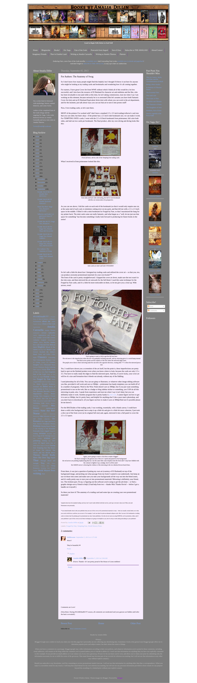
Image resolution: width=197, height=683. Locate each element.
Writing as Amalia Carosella (81, 54)
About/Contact (157, 50)
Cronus (43, 362)
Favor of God (38, 377)
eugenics (39, 369)
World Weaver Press (95, 526)
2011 (38, 293)
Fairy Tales (41, 372)
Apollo (35, 335)
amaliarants (36, 333)
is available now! (91, 61)
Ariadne (39, 337)
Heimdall (36, 387)
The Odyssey (46, 450)
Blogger (120, 678)
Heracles (40, 391)
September (41, 189)
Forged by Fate (71, 526)
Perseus (53, 424)
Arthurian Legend (39, 340)
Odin (41, 416)
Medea (47, 403)
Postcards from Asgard (99, 50)
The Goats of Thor (152, 98)
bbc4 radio (36, 345)
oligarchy (47, 419)
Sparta (38, 445)
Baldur (53, 342)
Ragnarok (52, 431)
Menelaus (35, 406)
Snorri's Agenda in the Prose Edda (153, 114)
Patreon (123, 54)
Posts (150, 306)
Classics (42, 357)
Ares (34, 337)
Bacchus (46, 342)
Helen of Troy (43, 389)
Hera (34, 391)
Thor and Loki (151, 95)
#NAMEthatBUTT (40, 316)
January (40, 286)
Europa (44, 369)
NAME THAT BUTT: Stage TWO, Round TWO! (45, 256)
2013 (38, 176)
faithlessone (71, 537)
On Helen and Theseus (154, 101)
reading (35, 433)
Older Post (136, 623)
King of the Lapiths (42, 401)
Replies (72, 554)
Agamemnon (36, 327)
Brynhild (42, 352)
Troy (43, 463)
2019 (38, 156)
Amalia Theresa (50, 330)
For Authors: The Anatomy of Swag (44, 250)
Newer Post (66, 623)
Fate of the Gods (80, 50)
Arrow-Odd (46, 337)
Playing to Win (43, 429)
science (47, 438)
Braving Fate (42, 349)
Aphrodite (51, 333)
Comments (152, 310)
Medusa (53, 403)
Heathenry (52, 384)
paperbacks (51, 421)
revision (42, 433)
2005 (38, 306)
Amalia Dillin (78, 558)
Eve (48, 369)
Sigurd (43, 443)
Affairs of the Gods (48, 324)
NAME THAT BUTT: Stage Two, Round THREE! (44, 236)
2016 (38, 166)
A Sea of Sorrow (42, 319)
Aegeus (35, 324)
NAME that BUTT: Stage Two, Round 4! (46, 222)
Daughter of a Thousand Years (44, 365)
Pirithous (36, 426)
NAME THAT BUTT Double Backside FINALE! (44, 201)
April (40, 276)
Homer (46, 394)
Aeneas (40, 324)
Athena (35, 342)
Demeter (35, 367)
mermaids (45, 406)
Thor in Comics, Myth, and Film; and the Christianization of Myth (154, 79)
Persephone (46, 424)
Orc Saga (67, 50)
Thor (35, 460)
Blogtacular (45, 50)
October (41, 186)
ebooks (47, 367)
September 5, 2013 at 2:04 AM (97, 558)
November (41, 182)
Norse (36, 413)
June (39, 269)
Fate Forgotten (50, 372)
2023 (38, 143)
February (41, 282)
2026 (38, 136)
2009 (38, 300)
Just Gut (45, 398)
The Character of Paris (154, 104)
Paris (34, 424)
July (39, 266)
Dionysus (41, 367)
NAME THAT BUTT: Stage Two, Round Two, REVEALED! (45, 244)
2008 (38, 303)
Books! (57, 50)
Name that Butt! (47, 411)
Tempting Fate (82, 526)
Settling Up (46, 441)
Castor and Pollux (44, 354)
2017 (38, 163)
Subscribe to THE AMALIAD (136, 50)
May (39, 272)
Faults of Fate (51, 374)
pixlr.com (112, 395)
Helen (45, 386)
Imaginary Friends (39, 54)
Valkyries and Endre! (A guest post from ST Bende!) (45, 216)
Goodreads (47, 126)
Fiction (46, 377)
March (40, 279)
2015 (38, 170)
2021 (38, 150)
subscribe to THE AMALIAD (93, 64)
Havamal (44, 384)
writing (37, 473)
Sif (39, 443)
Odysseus (47, 416)
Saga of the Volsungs (43, 436)
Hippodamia (37, 394)
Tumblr (40, 126)
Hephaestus (52, 389)
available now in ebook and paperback (130, 61)
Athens (41, 342)
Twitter (35, 126)
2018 (38, 160)
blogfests (41, 347)
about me (46, 321)
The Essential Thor (152, 92)
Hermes (52, 391)
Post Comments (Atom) (78, 629)
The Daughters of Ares (154, 107)
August (40, 262)
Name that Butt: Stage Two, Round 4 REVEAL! (45, 209)
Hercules (47, 391)
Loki (42, 403)
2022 (38, 146)
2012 (38, 290)
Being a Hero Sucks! (153, 84)
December (41, 179)
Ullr (48, 463)
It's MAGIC (37, 398)
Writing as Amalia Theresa (106, 54)
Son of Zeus (116, 50)
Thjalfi (53, 458)
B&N (158, 196)
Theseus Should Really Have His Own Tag (44, 456)
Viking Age (45, 465)
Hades (38, 384)
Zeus (43, 474)
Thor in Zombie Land (58, 54)
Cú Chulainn (50, 362)
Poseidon (52, 429)
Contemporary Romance (44, 360)
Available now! (155, 223)
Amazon (155, 146)
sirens (48, 443)
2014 (38, 173)
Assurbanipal (51, 340)
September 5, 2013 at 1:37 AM (86, 537)
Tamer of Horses (45, 445)
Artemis (52, 337)
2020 (38, 153)
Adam (53, 321)
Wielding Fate (45, 468)
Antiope (43, 333)
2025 (38, 140)
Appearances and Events (46, 335)
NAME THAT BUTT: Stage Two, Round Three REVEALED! (45, 229)
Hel (41, 387)
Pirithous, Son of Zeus (153, 110)
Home (35, 50)
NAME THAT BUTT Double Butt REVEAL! (44, 194)
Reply (69, 549)
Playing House (45, 426)
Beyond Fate (44, 345)
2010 (38, 296)
